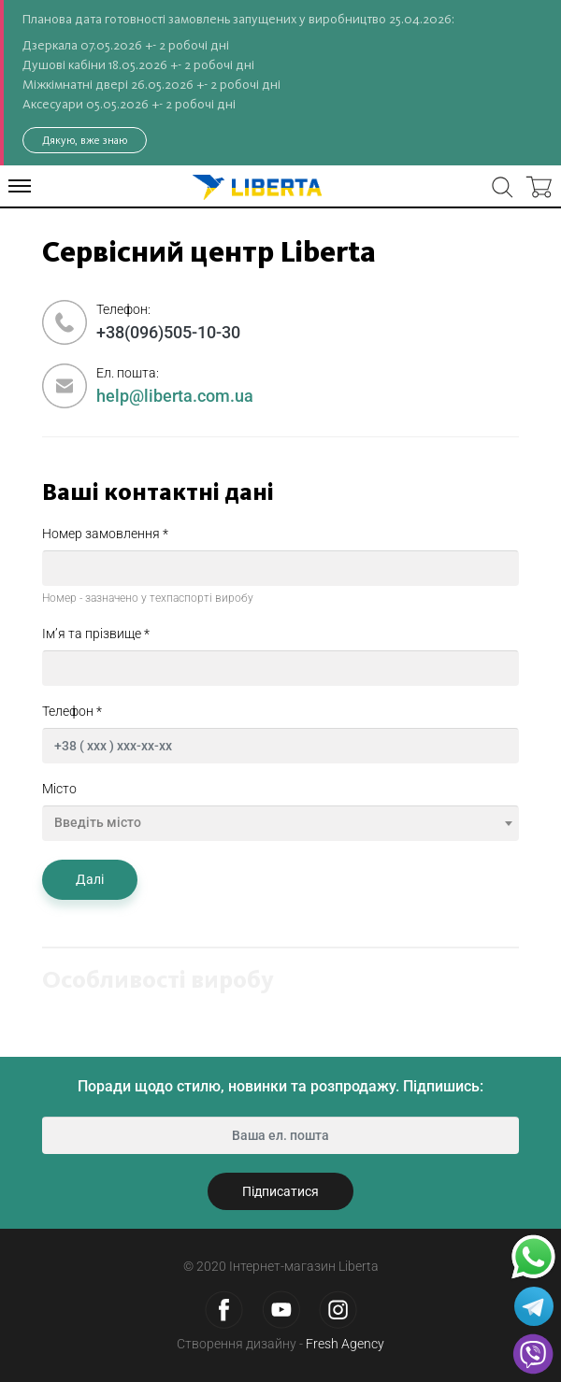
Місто (59, 788)
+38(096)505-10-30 (168, 332)
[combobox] (280, 823)
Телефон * (72, 711)
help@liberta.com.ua (174, 396)
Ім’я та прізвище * (96, 633)
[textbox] (280, 822)
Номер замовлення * (105, 533)
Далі (90, 879)
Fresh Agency (345, 1343)
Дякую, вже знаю (84, 140)
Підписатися (280, 1191)
